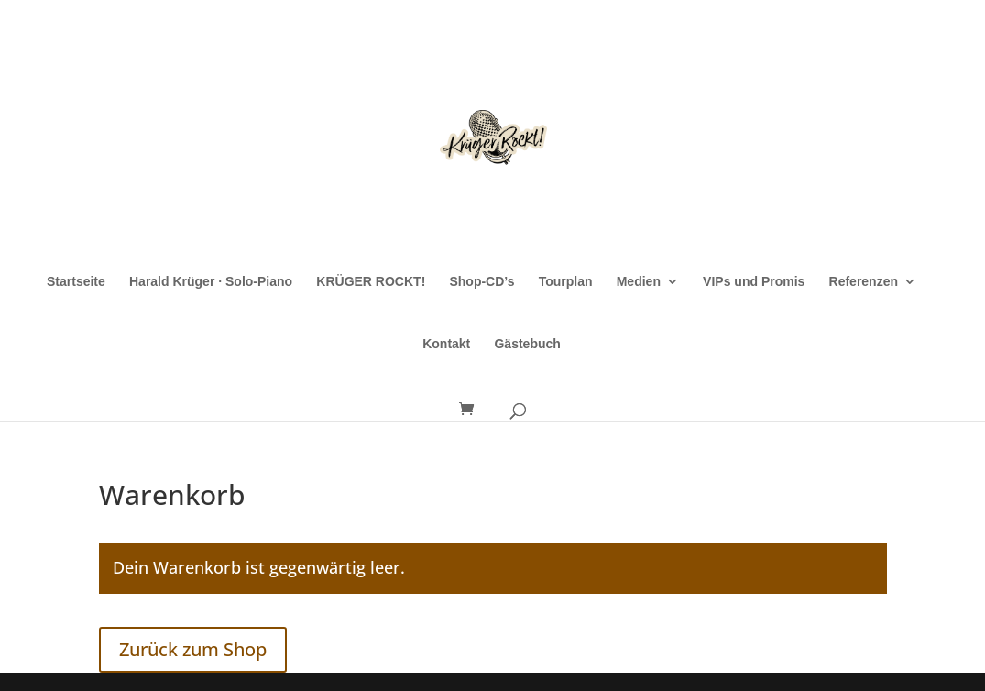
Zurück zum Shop (193, 649)
